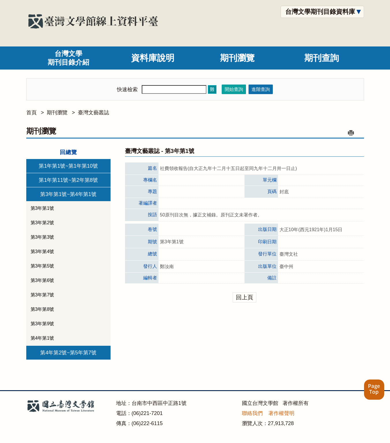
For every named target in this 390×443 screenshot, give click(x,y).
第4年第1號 (42, 338)
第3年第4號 (42, 251)
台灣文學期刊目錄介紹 (68, 58)
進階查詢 (260, 89)
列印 (351, 132)
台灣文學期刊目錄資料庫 (320, 11)
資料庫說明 (152, 58)
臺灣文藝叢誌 (93, 112)
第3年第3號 (42, 237)
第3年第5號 (42, 265)
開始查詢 (234, 89)
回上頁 (244, 297)
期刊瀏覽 (237, 58)
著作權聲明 (281, 413)
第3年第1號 (42, 208)
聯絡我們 (252, 413)
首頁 (31, 112)
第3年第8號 (42, 309)
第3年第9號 (42, 323)
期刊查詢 (321, 58)
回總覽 (68, 152)
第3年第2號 (42, 222)
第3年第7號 (42, 294)
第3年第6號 (42, 280)
